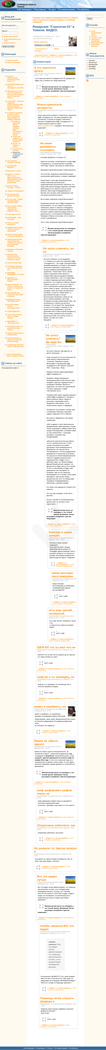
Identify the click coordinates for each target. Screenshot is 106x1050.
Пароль (5, 31)
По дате (52, 10)
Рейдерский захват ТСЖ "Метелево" (13, 300)
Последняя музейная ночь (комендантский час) (14, 267)
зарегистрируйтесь (66, 55)
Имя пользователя (9, 25)
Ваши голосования (13, 62)
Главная (36, 18)
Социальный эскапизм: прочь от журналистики (15, 345)
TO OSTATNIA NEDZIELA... (11, 166)
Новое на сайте (12, 60)
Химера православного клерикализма (15, 334)
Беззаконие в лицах (14, 171)
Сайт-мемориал (24, 10)
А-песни (94, 36)
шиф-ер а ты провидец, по (55, 677)
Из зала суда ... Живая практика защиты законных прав (15, 200)
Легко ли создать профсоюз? (13, 223)
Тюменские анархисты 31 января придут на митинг (18, 139)
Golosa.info (25, 1)
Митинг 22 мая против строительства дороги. (15, 235)
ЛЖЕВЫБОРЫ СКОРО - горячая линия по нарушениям (15, 229)
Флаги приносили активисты (49, 106)
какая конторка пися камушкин (62, 574)
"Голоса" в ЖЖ (96, 38)
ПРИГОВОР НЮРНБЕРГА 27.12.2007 (15, 273)
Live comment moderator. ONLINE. (14, 161)
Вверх (55, 49)
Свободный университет (95, 40)
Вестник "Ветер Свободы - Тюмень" (14, 186)
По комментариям (66, 10)
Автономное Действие (95, 45)
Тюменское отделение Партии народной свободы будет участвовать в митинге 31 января (18, 128)
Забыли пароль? (10, 43)
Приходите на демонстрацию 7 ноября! (13, 279)
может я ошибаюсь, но (50, 706)
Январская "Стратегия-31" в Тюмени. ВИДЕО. (18, 155)
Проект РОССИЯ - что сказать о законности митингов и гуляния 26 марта (15, 287)
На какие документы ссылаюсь (48, 146)
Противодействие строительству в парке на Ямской (15, 294)
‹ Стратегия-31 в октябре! (41, 50)
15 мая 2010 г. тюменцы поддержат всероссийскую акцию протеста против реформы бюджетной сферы (15, 105)
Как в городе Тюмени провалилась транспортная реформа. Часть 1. (14, 208)
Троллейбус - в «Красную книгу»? (13, 322)
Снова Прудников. (13, 311)
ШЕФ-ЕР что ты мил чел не (56, 647)
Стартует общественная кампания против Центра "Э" (13, 78)
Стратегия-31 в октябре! (18, 149)
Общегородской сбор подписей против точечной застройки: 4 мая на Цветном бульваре (15, 243)
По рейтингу (83, 10)
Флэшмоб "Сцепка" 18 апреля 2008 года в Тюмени (15, 328)
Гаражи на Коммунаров (15, 191)
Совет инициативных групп (96, 32)
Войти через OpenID (11, 36)
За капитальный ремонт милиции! (13, 195)
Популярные (40, 10)
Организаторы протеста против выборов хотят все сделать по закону (14, 257)
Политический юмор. (14, 263)
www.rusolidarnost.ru (46, 126)
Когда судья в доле (14, 214)
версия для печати (41, 55)
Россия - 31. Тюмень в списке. (17, 145)
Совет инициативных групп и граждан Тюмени (14, 316)
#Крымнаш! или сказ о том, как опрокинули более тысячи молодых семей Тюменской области (15, 94)
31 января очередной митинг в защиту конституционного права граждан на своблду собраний (14, 116)
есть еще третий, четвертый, (61, 612)
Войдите (53, 55)
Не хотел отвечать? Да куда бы (53, 339)
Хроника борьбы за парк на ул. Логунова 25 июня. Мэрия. (14, 339)
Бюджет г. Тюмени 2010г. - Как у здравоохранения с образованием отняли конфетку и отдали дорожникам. (15, 178)
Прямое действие (41, 42)
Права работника (97, 43)
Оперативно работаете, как (56, 825)
